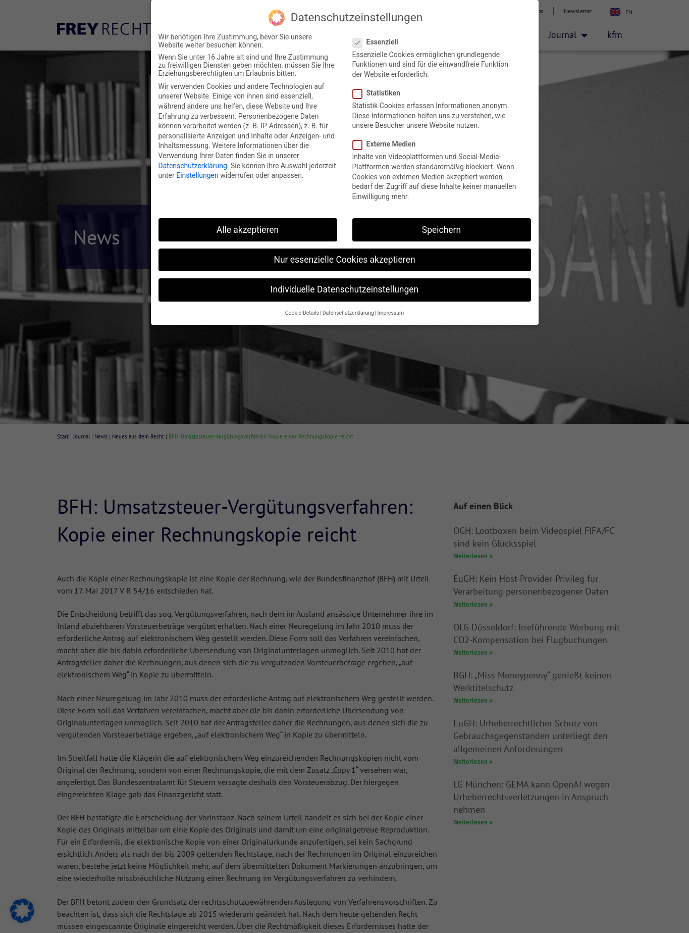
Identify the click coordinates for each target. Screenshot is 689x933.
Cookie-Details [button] (302, 313)
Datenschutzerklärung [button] (348, 313)
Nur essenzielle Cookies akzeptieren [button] (344, 260)
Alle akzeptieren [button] (248, 230)
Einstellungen (197, 175)
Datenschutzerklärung (192, 166)
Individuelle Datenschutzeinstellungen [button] (344, 289)
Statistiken (379, 93)
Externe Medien (387, 144)
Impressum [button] (390, 313)
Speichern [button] (441, 230)
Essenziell (378, 42)
